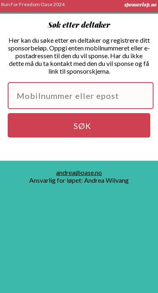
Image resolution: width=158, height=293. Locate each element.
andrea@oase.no (79, 172)
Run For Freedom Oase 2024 (33, 4)
